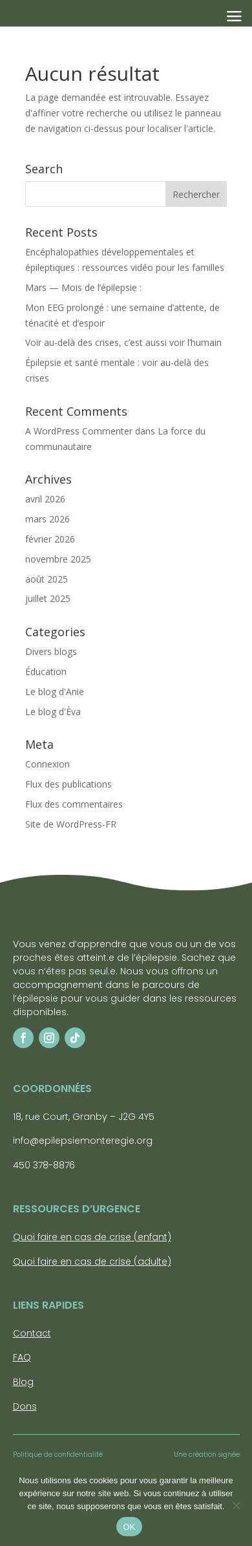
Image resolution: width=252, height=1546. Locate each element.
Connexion (47, 764)
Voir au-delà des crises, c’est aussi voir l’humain (124, 342)
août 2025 (46, 579)
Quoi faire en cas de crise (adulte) (92, 1261)
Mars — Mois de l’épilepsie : (83, 287)
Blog (23, 1381)
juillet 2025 (47, 598)
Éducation (46, 671)
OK (129, 1527)
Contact (32, 1333)
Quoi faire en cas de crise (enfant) (92, 1236)
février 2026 (50, 539)
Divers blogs (51, 651)
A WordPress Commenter (78, 431)
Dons (25, 1406)
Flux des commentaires (74, 804)
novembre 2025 (58, 559)
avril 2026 (45, 499)
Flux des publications (68, 784)
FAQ (22, 1357)
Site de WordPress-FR (70, 824)
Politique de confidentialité (58, 1454)
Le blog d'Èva (53, 711)
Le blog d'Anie (54, 691)
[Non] (235, 1505)
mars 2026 (47, 519)
